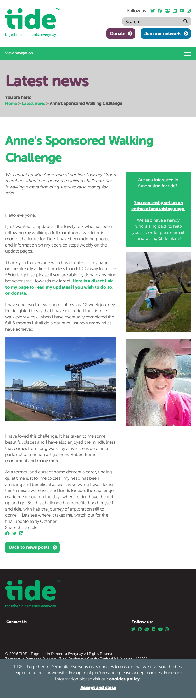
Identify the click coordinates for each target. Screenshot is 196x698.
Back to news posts (29, 547)
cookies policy (124, 679)
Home (11, 103)
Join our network (162, 33)
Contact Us (16, 622)
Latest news (33, 103)
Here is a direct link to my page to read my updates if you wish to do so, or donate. (59, 287)
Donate (117, 33)
